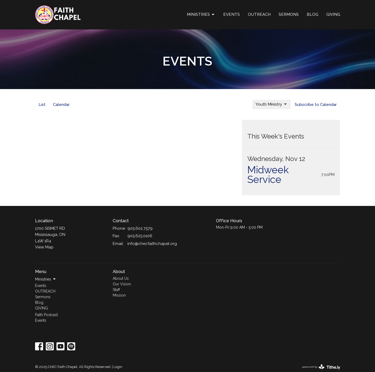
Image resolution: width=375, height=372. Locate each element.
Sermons (289, 14)
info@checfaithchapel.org (152, 243)
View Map (44, 247)
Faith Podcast (46, 315)
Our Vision (122, 284)
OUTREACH (259, 14)
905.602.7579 (140, 228)
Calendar (61, 104)
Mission (119, 295)
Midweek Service (268, 174)
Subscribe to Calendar (316, 104)
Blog (312, 14)
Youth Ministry (271, 104)
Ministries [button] (45, 279)
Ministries (201, 14)
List (42, 104)
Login (117, 367)
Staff (116, 289)
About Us (121, 278)
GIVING (333, 14)
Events (231, 14)
